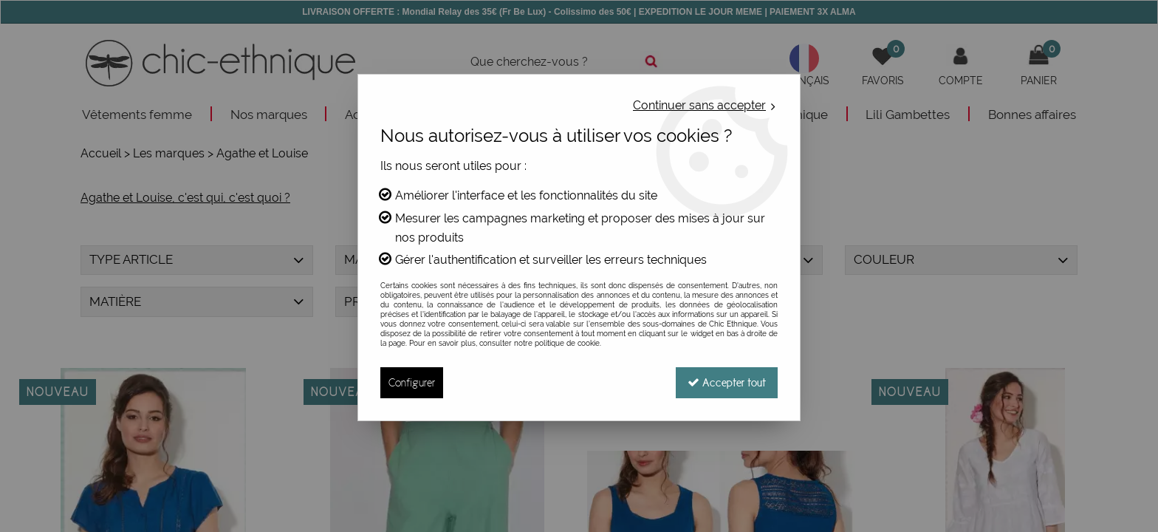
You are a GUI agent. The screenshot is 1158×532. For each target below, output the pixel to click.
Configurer (411, 382)
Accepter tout (727, 382)
